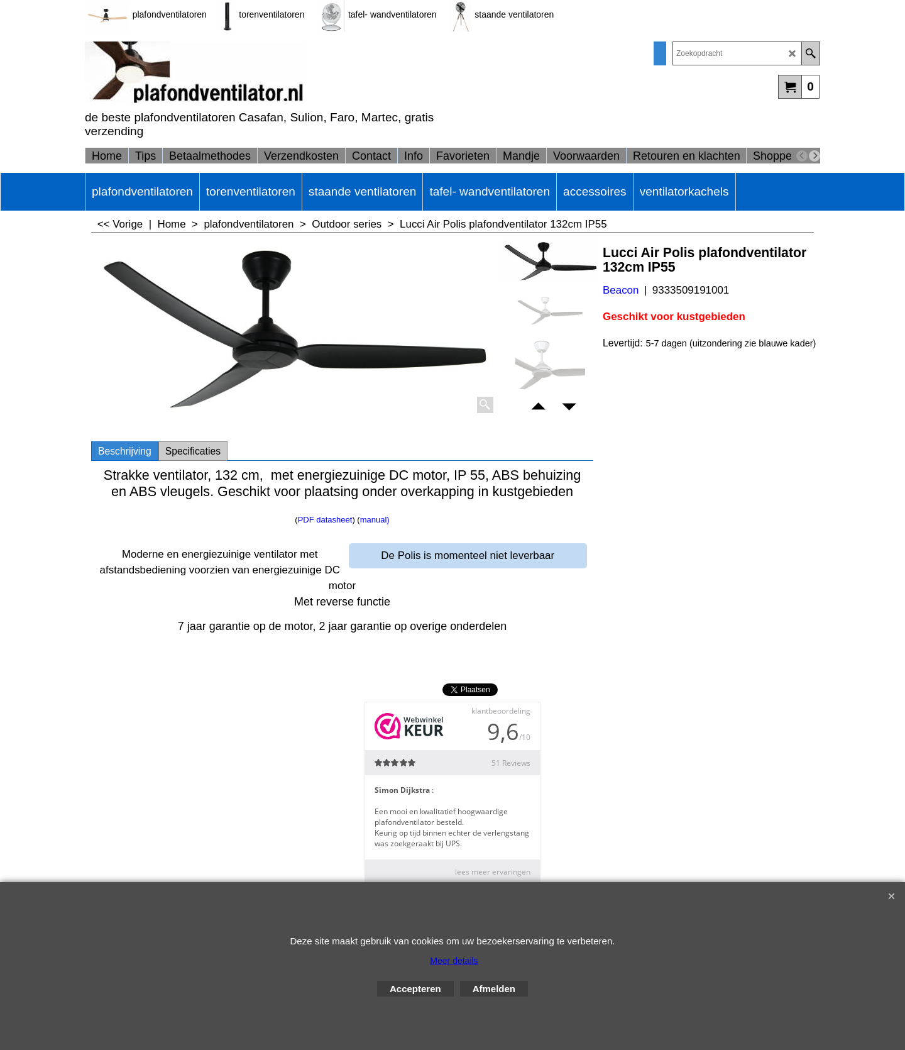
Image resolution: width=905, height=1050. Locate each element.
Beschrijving (124, 451)
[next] (814, 156)
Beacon (621, 290)
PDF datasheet (325, 519)
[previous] (802, 156)
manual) (375, 519)
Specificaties (193, 451)
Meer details (454, 961)
